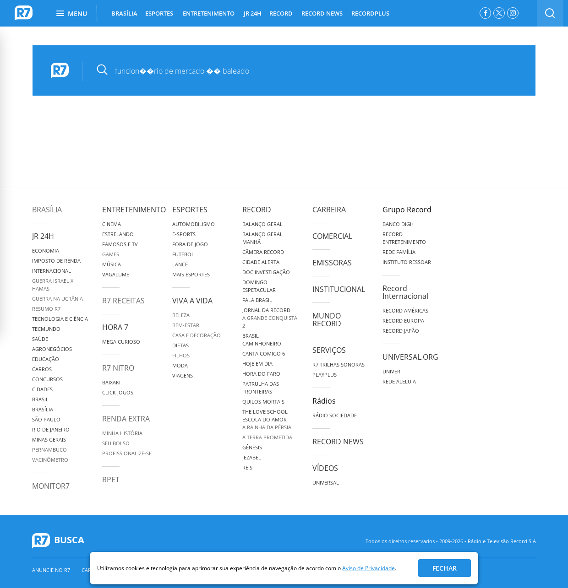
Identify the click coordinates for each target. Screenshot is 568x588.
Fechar (444, 568)
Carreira (329, 210)
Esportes (190, 210)
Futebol (183, 254)
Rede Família (398, 251)
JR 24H (253, 13)
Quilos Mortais (263, 401)
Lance (180, 264)
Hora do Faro (261, 373)
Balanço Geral (262, 224)
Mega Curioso (121, 341)
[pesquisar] (302, 71)
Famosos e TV (120, 244)
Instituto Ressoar (406, 262)
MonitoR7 (51, 486)
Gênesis (252, 447)
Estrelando (118, 234)
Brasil (40, 399)
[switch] (550, 13)
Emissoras (332, 263)
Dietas (180, 345)
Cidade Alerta (260, 262)
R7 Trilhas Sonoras (338, 364)
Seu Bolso (116, 443)
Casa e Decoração (196, 335)
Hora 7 (115, 327)
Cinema (111, 224)
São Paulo (46, 419)
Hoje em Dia (257, 363)
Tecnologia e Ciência (60, 318)
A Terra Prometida (267, 437)
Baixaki (111, 382)
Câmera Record (263, 251)
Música (111, 264)
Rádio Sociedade (334, 415)
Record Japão (400, 330)
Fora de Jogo (190, 244)
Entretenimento (134, 210)
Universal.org (410, 357)
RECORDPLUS (370, 13)
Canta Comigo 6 (263, 353)
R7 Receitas (123, 301)
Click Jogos (117, 392)
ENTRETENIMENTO (209, 13)
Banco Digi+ (398, 224)
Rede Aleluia (399, 381)
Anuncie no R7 (51, 569)
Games (110, 254)
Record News (338, 442)
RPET (111, 480)
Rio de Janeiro (51, 429)
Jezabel (251, 457)
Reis (247, 467)
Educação (45, 359)
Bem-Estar (185, 325)
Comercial (332, 236)
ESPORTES (159, 13)
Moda (180, 365)
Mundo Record (326, 320)
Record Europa (403, 320)
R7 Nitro (118, 368)
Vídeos (325, 468)
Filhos (181, 355)
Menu (71, 13)
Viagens (182, 375)
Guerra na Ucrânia (57, 298)
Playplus (324, 374)
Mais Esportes (191, 274)
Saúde (40, 338)
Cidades (42, 389)
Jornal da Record (266, 310)
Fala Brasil (257, 300)
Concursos (47, 379)
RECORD (281, 13)
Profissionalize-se (127, 453)
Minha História (122, 433)
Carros (42, 369)
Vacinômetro (50, 459)
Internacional (51, 270)
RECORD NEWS (322, 13)
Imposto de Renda (56, 260)
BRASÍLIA (124, 13)
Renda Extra (126, 419)
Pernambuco (49, 449)
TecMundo (46, 328)
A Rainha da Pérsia (266, 427)
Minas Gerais (49, 439)
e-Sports (184, 234)
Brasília (47, 210)
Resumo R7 (46, 308)
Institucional (338, 289)
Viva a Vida (192, 301)
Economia (45, 250)
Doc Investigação (266, 272)
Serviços (329, 350)
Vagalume (115, 274)
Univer (391, 371)
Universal (325, 482)
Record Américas (405, 310)
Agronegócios (52, 348)
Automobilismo (193, 224)
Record (256, 210)
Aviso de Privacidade (368, 568)
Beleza (181, 315)
